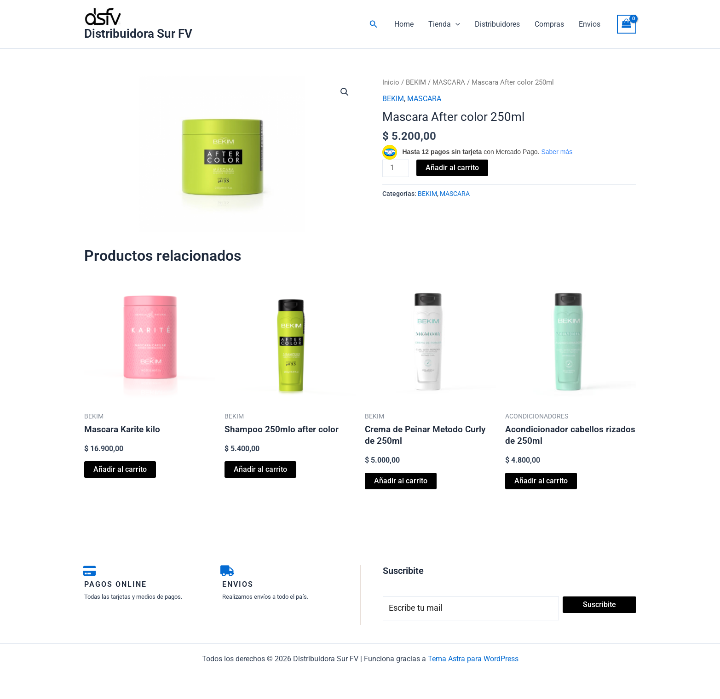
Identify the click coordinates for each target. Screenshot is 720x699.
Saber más (556, 151)
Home (404, 24)
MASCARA (448, 82)
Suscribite (599, 604)
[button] (373, 24)
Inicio (390, 82)
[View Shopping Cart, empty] (626, 24)
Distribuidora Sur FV (138, 33)
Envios (589, 24)
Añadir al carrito (452, 167)
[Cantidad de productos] (395, 168)
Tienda (444, 24)
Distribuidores (497, 24)
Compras (549, 24)
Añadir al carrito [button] (120, 469)
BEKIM (416, 82)
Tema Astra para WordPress (473, 658)
